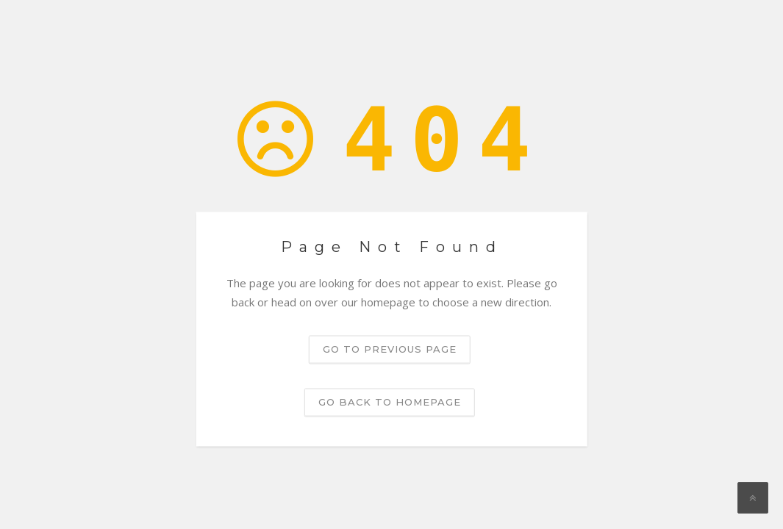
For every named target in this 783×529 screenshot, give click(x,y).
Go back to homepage (389, 402)
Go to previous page (390, 349)
